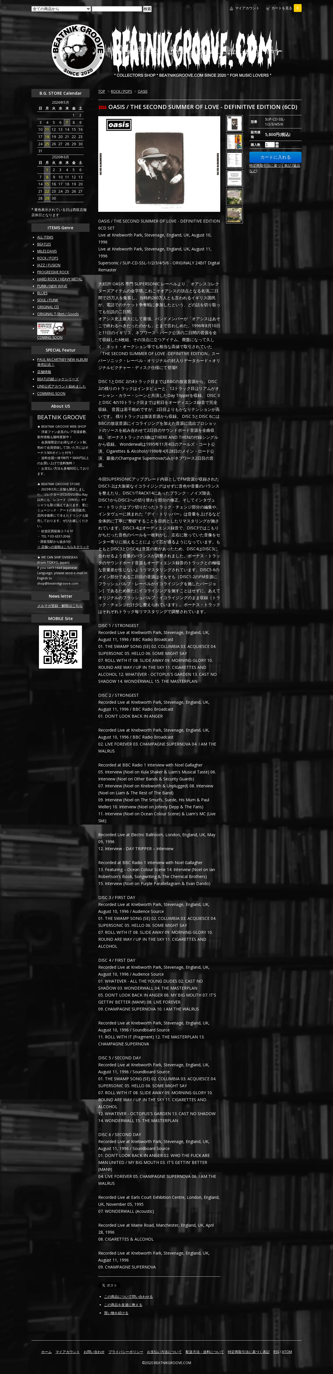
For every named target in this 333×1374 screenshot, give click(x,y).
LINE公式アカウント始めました (61, 386)
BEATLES (44, 244)
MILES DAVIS (47, 251)
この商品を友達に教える (123, 1304)
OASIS (142, 91)
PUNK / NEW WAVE (52, 286)
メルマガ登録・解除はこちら (60, 605)
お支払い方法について (164, 1351)
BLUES (42, 293)
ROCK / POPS (121, 91)
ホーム (46, 1351)
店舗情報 (44, 371)
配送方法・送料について (205, 1351)
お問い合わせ (94, 1351)
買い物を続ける (116, 1312)
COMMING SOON (51, 393)
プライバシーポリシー (125, 1351)
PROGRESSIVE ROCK (53, 272)
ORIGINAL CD (48, 306)
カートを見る (286, 8)
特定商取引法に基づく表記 (249, 1351)
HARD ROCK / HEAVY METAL (59, 279)
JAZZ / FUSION (48, 265)
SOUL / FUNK (47, 300)
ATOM (287, 1351)
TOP (101, 91)
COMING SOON (49, 337)
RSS (276, 1351)
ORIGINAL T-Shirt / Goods (58, 313)
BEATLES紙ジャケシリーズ (58, 379)
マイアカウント (247, 8)
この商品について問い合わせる (128, 1296)
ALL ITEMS (45, 237)
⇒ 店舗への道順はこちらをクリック (63, 546)
